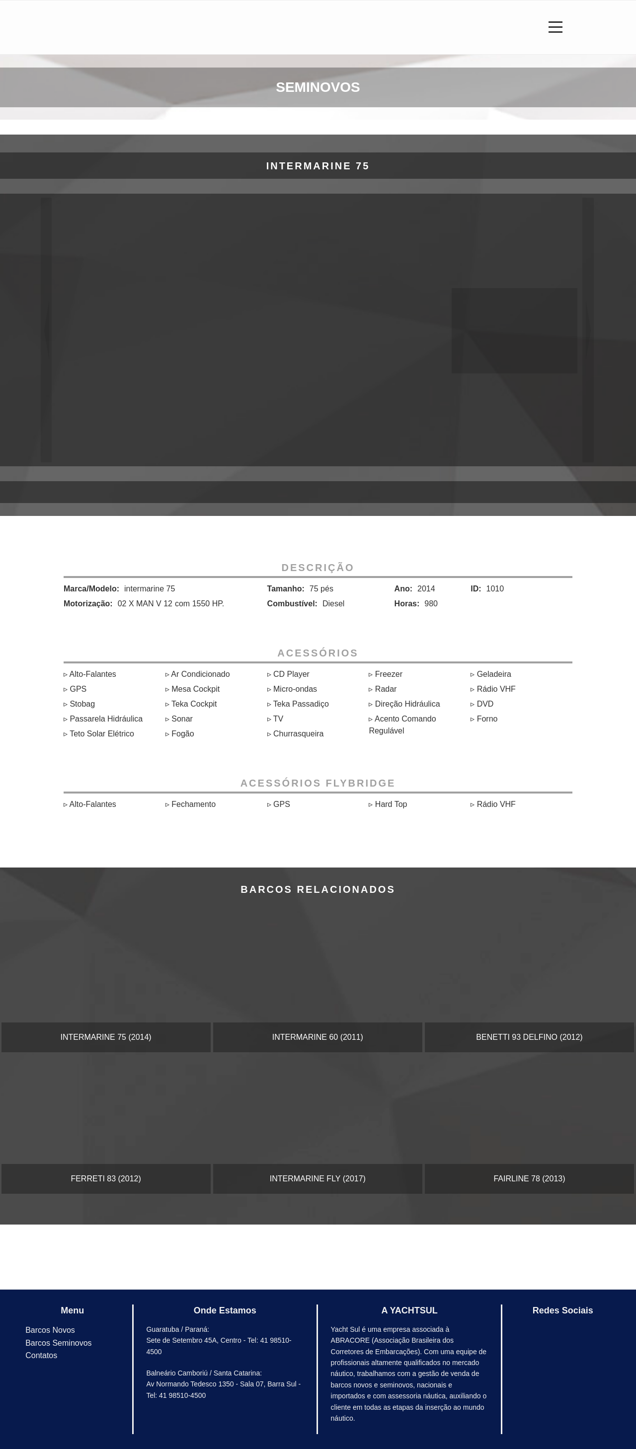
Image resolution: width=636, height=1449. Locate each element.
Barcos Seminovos (58, 1343)
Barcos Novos (50, 1330)
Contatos (41, 1355)
